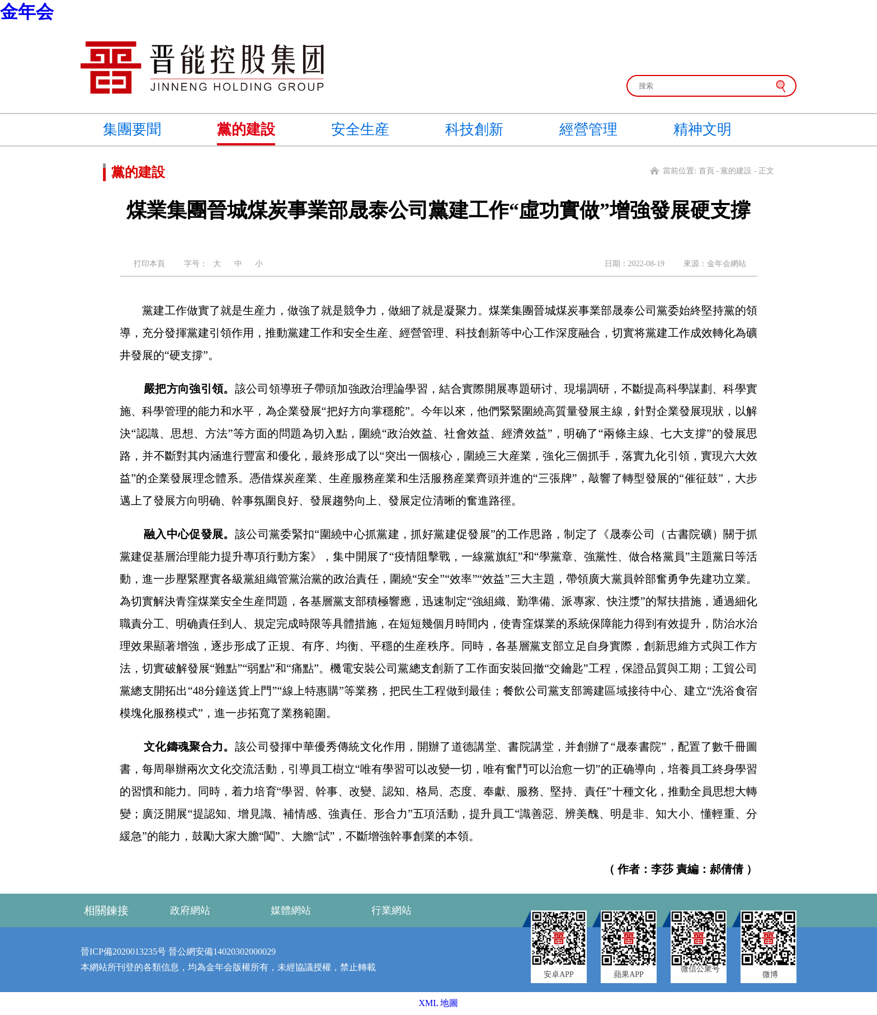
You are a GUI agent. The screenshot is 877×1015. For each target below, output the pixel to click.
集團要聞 (132, 129)
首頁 (706, 171)
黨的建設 (246, 129)
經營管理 (588, 129)
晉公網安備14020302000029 (222, 951)
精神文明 (702, 129)
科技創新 (474, 129)
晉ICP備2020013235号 (123, 951)
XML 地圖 (439, 1003)
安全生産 (360, 129)
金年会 (27, 12)
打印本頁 (149, 263)
